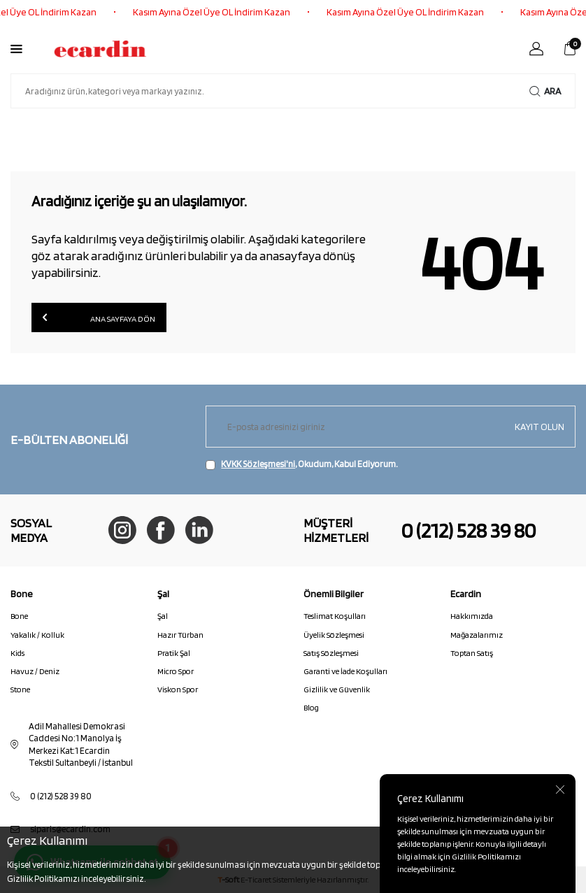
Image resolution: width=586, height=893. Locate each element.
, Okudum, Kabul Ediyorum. (302, 464)
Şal (162, 615)
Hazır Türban (180, 634)
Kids (17, 653)
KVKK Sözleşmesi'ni (258, 464)
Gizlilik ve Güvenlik (336, 689)
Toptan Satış (471, 653)
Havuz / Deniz (34, 671)
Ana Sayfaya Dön (99, 317)
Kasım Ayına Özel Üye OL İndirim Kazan (217, 11)
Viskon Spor (177, 689)
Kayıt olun (539, 426)
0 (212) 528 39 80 (468, 530)
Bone (19, 615)
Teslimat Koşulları (334, 615)
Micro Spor (175, 671)
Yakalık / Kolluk (37, 634)
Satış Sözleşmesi (331, 653)
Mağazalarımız (476, 634)
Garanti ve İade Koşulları (345, 671)
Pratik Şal (173, 653)
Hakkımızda (471, 615)
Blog (311, 707)
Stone (20, 689)
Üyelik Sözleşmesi (333, 634)
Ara (545, 91)
